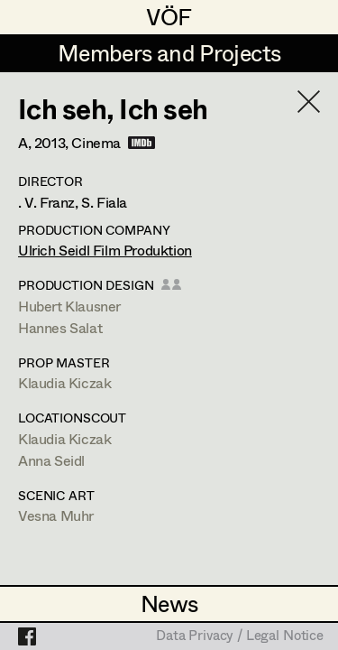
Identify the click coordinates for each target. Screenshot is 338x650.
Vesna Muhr (56, 515)
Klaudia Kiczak (64, 382)
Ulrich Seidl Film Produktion (105, 249)
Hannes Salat (60, 327)
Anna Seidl (51, 460)
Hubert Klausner (69, 305)
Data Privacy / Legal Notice (240, 636)
